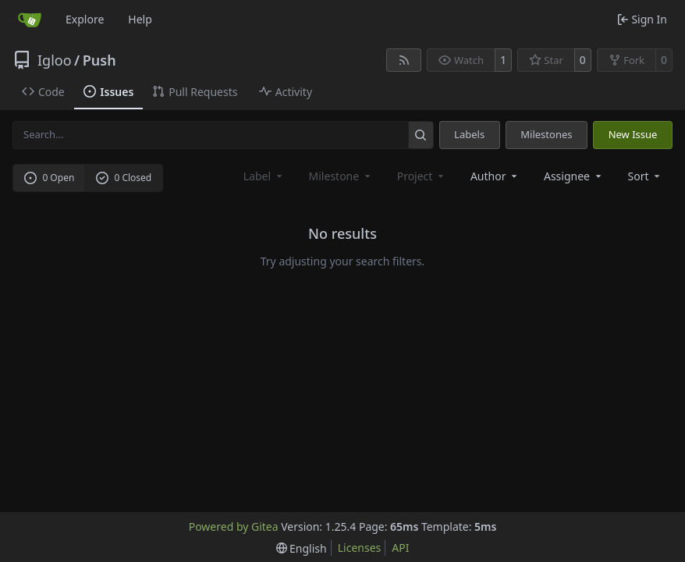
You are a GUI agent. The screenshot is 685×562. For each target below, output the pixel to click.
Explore (85, 19)
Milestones (546, 134)
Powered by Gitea (234, 526)
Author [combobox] (495, 176)
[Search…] (421, 134)
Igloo (54, 60)
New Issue (633, 134)
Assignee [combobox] (574, 176)
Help (140, 19)
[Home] (29, 19)
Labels (469, 134)
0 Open (49, 177)
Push (99, 60)
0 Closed (124, 177)
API (400, 547)
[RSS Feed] (404, 60)
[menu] (645, 176)
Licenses (360, 547)
